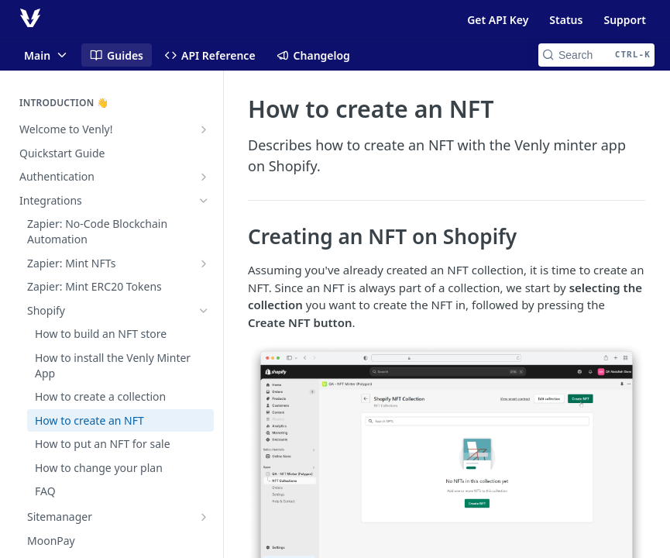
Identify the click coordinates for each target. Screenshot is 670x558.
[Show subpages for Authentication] (204, 176)
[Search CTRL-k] (596, 55)
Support (624, 19)
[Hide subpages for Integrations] (204, 201)
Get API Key (497, 19)
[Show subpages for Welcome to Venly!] (204, 129)
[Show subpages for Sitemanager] (204, 517)
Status (565, 19)
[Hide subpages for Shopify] (204, 311)
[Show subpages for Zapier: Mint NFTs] (204, 263)
